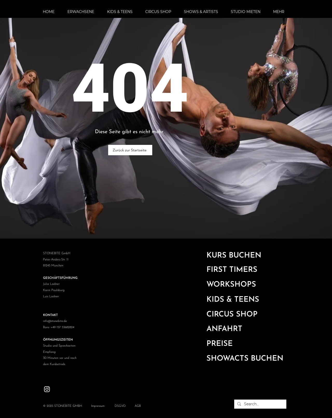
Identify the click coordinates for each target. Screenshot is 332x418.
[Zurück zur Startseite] (130, 150)
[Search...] (259, 404)
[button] (83, 11)
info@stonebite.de (55, 321)
